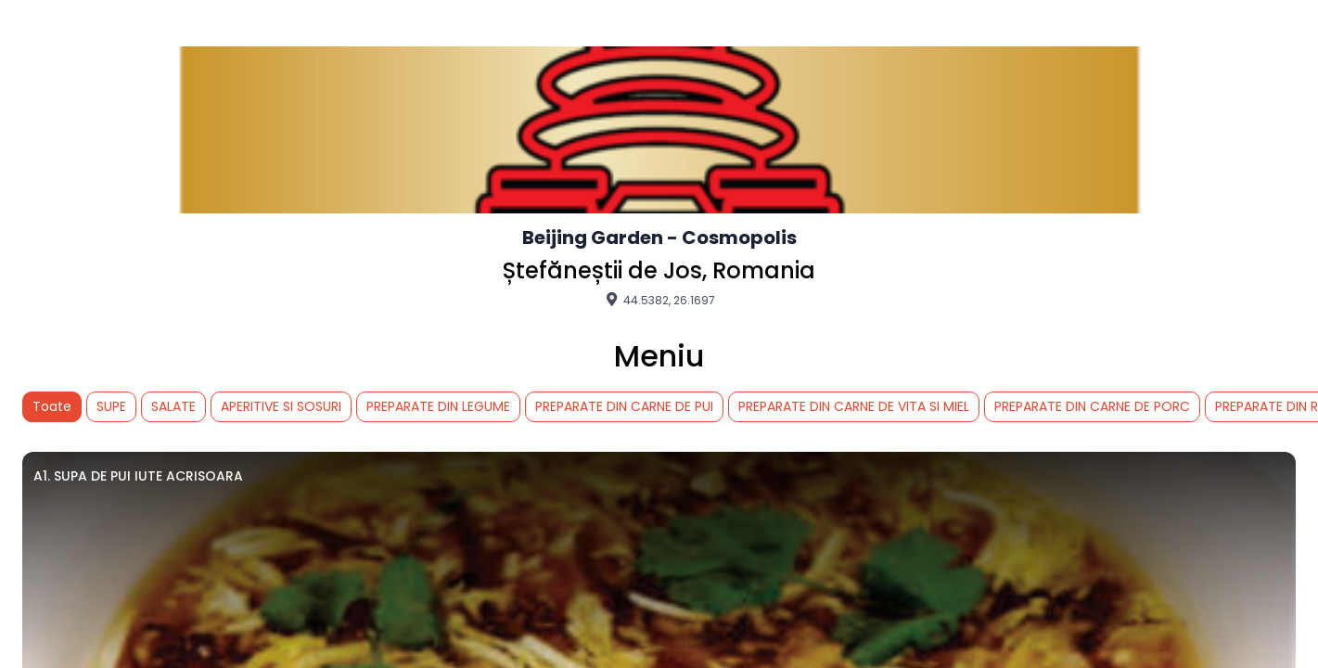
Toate (51, 406)
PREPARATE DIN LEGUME (438, 406)
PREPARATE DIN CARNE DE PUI (624, 406)
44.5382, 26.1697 (659, 299)
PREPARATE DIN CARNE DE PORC (1092, 406)
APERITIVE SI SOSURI (281, 406)
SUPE (111, 406)
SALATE (173, 406)
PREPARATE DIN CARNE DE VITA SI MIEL (853, 406)
